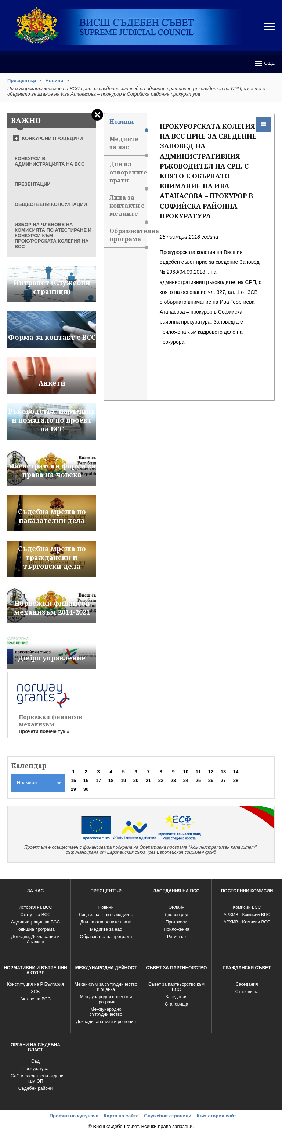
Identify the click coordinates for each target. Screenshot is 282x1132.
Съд (35, 1061)
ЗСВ (35, 991)
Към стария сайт (216, 1115)
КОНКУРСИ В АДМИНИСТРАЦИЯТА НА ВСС (49, 161)
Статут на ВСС (35, 914)
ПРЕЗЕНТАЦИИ (33, 184)
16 (85, 780)
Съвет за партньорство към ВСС (176, 987)
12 (210, 771)
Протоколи (176, 922)
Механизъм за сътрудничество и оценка (106, 987)
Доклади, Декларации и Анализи (35, 939)
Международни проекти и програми (106, 999)
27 (223, 780)
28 (235, 780)
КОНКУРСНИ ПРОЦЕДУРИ (52, 138)
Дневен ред (176, 914)
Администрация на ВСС (35, 922)
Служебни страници (167, 1115)
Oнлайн (176, 907)
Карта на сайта (121, 1115)
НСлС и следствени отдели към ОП (35, 1078)
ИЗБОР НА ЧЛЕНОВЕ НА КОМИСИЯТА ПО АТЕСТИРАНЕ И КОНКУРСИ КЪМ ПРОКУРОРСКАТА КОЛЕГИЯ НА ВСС (53, 235)
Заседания (177, 996)
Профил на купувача (74, 1115)
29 (73, 789)
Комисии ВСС (247, 907)
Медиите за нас (127, 145)
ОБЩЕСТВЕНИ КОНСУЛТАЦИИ (51, 204)
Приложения (176, 929)
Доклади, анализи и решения (106, 1021)
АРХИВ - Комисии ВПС (247, 914)
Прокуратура (35, 1068)
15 (73, 780)
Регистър (176, 936)
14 (235, 771)
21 (148, 780)
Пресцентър (21, 80)
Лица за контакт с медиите (106, 914)
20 (135, 780)
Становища (176, 1004)
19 (123, 780)
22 (160, 780)
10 (185, 771)
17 (98, 780)
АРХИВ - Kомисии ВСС (246, 922)
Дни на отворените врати (127, 174)
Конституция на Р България (35, 984)
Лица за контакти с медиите (127, 207)
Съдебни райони (35, 1088)
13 (223, 771)
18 (110, 780)
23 (173, 780)
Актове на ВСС (35, 999)
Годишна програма (35, 929)
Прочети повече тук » (44, 731)
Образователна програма (127, 237)
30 (85, 789)
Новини (54, 80)
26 (210, 780)
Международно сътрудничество (106, 1012)
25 (198, 780)
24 (185, 780)
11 (198, 771)
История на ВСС (35, 907)
